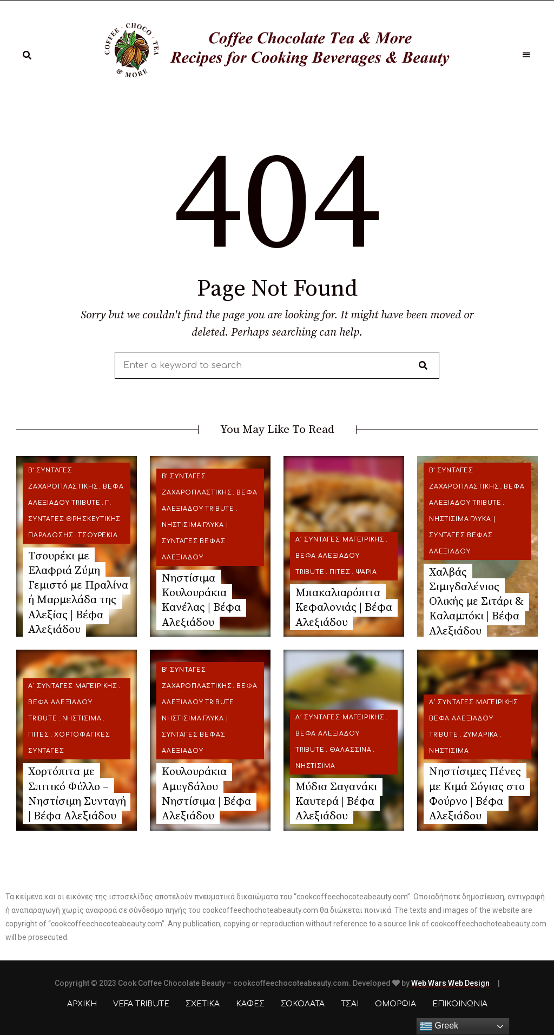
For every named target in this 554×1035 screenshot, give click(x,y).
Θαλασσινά (350, 749)
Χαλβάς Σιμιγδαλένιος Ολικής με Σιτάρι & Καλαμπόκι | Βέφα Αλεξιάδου (476, 601)
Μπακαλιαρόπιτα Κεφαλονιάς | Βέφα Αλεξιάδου (343, 608)
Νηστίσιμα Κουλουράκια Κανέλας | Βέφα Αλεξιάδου (201, 600)
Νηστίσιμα (82, 718)
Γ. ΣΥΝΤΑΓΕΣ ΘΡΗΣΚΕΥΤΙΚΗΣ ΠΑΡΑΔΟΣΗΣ (74, 519)
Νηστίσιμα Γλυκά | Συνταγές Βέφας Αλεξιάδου (195, 541)
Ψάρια (366, 572)
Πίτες (340, 572)
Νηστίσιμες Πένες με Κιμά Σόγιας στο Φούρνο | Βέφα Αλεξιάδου (477, 794)
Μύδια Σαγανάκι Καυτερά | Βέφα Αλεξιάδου (336, 802)
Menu (527, 55)
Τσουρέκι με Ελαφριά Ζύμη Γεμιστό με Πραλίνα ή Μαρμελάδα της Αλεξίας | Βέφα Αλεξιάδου (78, 593)
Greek (438, 1026)
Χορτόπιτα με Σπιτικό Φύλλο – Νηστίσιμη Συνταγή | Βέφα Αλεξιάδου (77, 794)
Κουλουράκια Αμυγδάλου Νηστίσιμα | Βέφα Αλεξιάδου (206, 794)
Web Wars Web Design (450, 983)
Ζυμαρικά (481, 734)
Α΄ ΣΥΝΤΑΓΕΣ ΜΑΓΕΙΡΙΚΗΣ (340, 539)
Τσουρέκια (97, 535)
